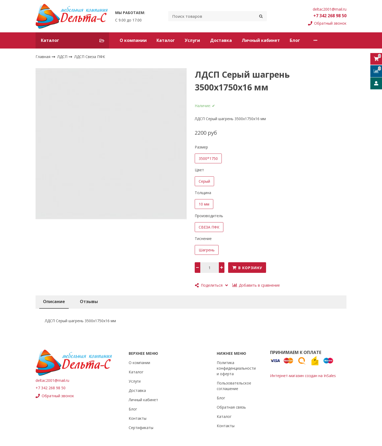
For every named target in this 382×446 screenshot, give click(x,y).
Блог (295, 40)
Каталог (166, 40)
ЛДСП (62, 56)
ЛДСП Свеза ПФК (89, 56)
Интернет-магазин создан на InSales (303, 375)
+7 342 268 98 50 (329, 16)
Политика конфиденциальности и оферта (236, 368)
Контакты (321, 40)
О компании (133, 40)
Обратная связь (231, 407)
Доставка (221, 40)
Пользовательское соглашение (234, 386)
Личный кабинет (261, 40)
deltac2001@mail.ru (329, 9)
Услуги (192, 40)
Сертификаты (141, 427)
